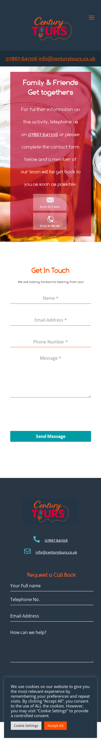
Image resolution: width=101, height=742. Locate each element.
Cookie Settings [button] (26, 725)
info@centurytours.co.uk (67, 58)
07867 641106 (21, 58)
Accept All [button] (55, 725)
